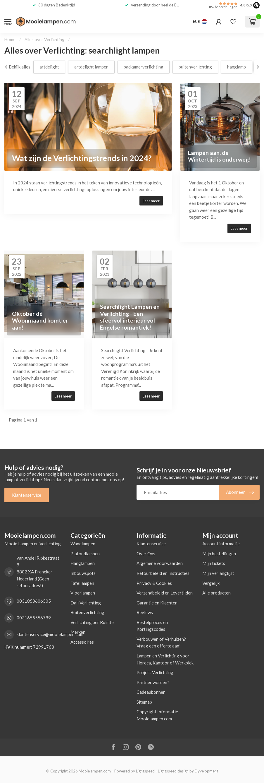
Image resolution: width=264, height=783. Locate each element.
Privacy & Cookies (154, 583)
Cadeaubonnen (151, 692)
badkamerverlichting (143, 66)
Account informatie (221, 543)
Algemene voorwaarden (160, 563)
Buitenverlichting (87, 612)
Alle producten (216, 592)
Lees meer (151, 200)
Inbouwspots (83, 573)
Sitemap (144, 702)
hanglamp (236, 66)
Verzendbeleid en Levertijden (165, 592)
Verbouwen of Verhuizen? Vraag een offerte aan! (161, 642)
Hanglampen (82, 563)
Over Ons (146, 553)
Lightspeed (145, 771)
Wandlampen (82, 543)
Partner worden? (153, 682)
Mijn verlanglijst (218, 573)
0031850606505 (34, 601)
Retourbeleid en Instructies (163, 573)
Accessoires (82, 642)
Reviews (145, 612)
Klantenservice (26, 495)
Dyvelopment (206, 771)
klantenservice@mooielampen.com (50, 634)
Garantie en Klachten (157, 602)
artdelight (49, 66)
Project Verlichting (155, 672)
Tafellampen (82, 583)
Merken (77, 632)
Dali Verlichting (85, 602)
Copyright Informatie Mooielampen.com (157, 715)
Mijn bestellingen (219, 553)
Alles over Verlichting (44, 39)
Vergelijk (211, 583)
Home (9, 39)
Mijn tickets (213, 563)
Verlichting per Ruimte (92, 622)
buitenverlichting (195, 66)
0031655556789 (34, 617)
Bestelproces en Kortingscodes (152, 626)
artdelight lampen (91, 66)
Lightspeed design (173, 771)
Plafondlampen (85, 553)
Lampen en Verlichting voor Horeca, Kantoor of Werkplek (165, 659)
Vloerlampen (82, 592)
